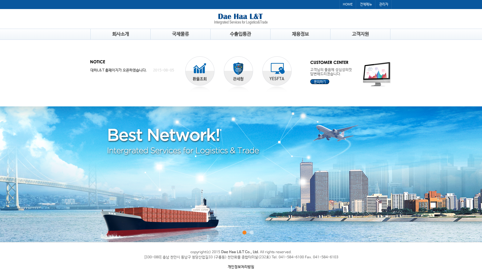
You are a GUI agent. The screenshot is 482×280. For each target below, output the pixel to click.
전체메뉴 (366, 4)
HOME (348, 4)
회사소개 (120, 34)
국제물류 (180, 34)
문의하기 (320, 82)
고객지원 (360, 34)
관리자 (383, 4)
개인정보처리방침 (241, 267)
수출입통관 (240, 34)
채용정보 (300, 34)
